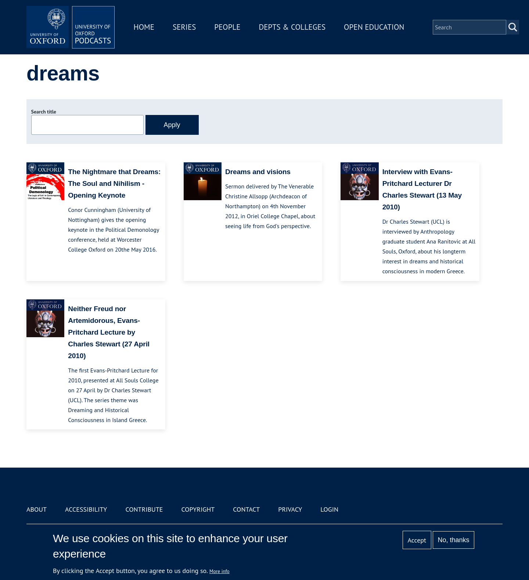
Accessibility (86, 509)
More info (219, 571)
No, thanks (453, 540)
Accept (416, 540)
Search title (43, 111)
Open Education (374, 27)
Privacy (290, 509)
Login (329, 509)
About (36, 509)
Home (144, 27)
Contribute (144, 509)
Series (184, 27)
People (227, 27)
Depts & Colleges (292, 27)
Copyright (198, 509)
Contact (246, 509)
